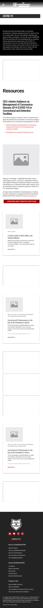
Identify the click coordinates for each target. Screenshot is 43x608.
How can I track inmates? (15, 553)
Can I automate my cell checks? (17, 555)
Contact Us (16, 539)
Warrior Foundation (14, 568)
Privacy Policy (13, 604)
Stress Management (17, 333)
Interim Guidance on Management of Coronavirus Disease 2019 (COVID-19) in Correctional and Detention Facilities (21, 127)
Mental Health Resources (15, 576)
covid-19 (10, 333)
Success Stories (13, 573)
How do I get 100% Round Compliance (19, 591)
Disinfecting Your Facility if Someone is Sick (19, 132)
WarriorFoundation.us (29, 196)
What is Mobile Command (15, 584)
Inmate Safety (26, 333)
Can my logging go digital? (16, 557)
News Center (12, 571)
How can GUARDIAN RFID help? (17, 550)
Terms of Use (6, 604)
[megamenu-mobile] (3, 4)
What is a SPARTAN (14, 587)
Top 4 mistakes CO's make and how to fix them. (21, 589)
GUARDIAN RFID (15, 597)
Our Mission (12, 566)
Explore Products (13, 548)
